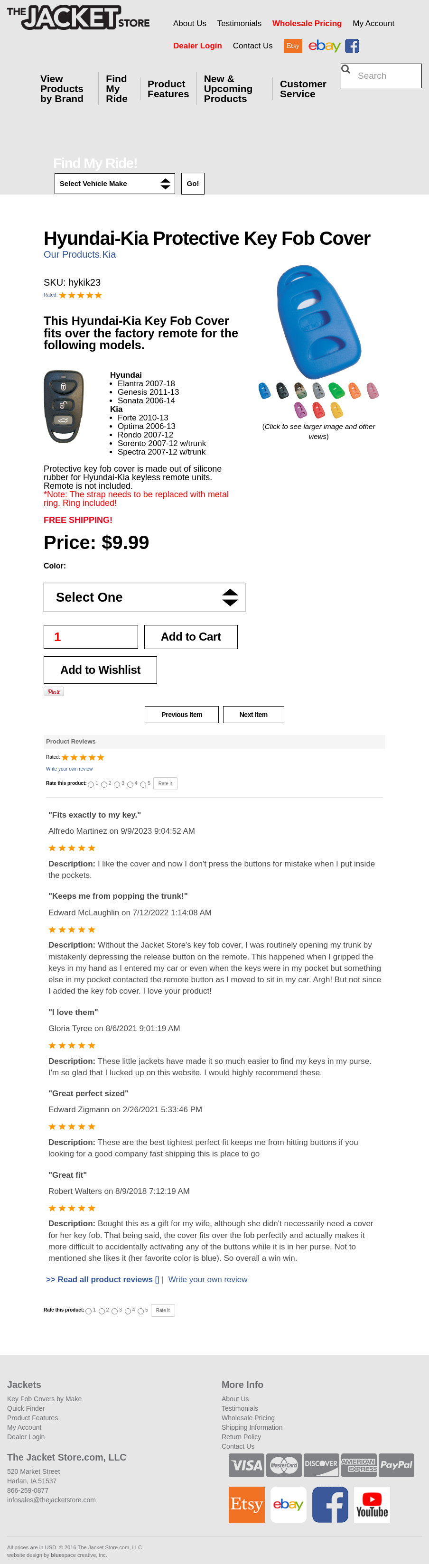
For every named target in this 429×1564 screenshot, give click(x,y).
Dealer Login (197, 45)
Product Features (168, 88)
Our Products (72, 254)
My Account (373, 23)
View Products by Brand (62, 88)
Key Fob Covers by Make (44, 1399)
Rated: (51, 295)
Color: (55, 566)
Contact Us (253, 45)
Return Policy (241, 1437)
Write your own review (69, 769)
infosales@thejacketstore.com (51, 1500)
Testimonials (239, 23)
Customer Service (303, 88)
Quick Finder (26, 1408)
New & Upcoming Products (228, 88)
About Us (189, 23)
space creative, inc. (79, 1555)
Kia (109, 254)
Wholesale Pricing (307, 23)
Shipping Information (252, 1427)
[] (102, 1279)
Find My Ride (117, 88)
